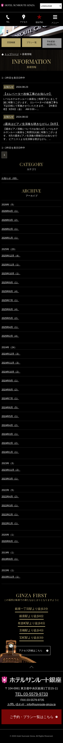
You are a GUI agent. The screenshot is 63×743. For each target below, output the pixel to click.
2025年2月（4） (10, 336)
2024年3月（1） (10, 434)
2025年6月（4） (10, 309)
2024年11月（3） (11, 362)
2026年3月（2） (10, 220)
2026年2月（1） (10, 229)
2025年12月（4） (11, 255)
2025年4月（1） (10, 327)
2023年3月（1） (10, 478)
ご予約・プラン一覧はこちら (31, 717)
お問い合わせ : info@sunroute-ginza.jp (31, 704)
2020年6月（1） (10, 541)
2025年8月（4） (10, 291)
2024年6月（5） (10, 407)
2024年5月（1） (10, 416)
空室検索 (11, 42)
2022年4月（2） (10, 496)
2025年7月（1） (10, 300)
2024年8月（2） (10, 389)
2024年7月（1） (10, 398)
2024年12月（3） (11, 353)
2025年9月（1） (10, 282)
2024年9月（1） (10, 380)
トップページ (12, 54)
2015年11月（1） (11, 576)
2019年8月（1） (10, 559)
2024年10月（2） (11, 371)
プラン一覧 (32, 42)
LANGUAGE (46, 6)
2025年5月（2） (10, 318)
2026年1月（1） (10, 237)
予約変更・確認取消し (52, 43)
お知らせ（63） (10, 178)
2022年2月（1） (10, 514)
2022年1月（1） (10, 523)
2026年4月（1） (10, 211)
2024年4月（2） (10, 425)
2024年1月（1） (10, 452)
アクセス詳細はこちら (30, 650)
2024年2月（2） (10, 443)
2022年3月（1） (10, 505)
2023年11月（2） (11, 470)
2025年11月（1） (11, 264)
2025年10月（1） (11, 273)
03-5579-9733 (35, 694)
